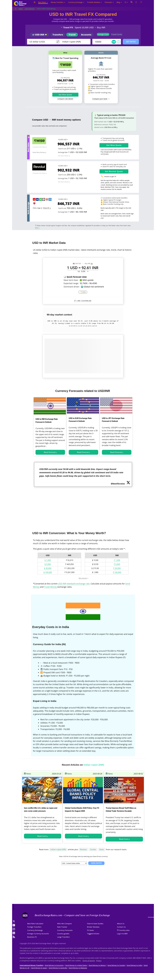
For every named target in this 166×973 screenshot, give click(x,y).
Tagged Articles (93, 933)
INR (118, 42)
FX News (90, 930)
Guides (93, 849)
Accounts (86, 34)
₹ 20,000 (117, 568)
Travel (72, 34)
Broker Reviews (93, 927)
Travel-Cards (116, 34)
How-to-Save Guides (95, 923)
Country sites (124, 930)
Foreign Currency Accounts (38, 933)
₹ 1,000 (117, 560)
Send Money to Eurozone (54, 965)
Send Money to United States (76, 965)
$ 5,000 (48, 564)
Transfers (58, 34)
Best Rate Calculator (35, 923)
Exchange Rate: (63, 152)
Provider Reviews (94, 2)
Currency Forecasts (65, 930)
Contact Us (121, 927)
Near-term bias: (71, 280)
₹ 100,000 (117, 572)
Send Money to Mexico (97, 965)
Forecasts (109, 2)
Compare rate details (65, 99)
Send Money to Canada (116, 965)
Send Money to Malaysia (78, 968)
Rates (21, 9)
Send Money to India (134, 965)
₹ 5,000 (117, 564)
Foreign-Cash (103, 34)
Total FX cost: (62, 149)
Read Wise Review (39, 152)
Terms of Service (88, 961)
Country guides (63, 933)
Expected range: (71, 283)
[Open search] (131, 3)
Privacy (98, 961)
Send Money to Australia (58, 968)
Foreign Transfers (34, 927)
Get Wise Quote (65, 95)
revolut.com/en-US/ (107, 189)
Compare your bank (99, 99)
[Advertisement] (83, 507)
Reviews (83, 849)
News (27, 773)
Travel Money (50, 586)
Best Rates (43, 2)
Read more (42, 836)
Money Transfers (58, 2)
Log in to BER (122, 933)
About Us (120, 923)
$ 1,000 (48, 560)
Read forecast (50, 452)
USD (114, 42)
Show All (46, 208)
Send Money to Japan (39, 968)
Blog (119, 2)
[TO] (75, 41)
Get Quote (113, 145)
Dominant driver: (72, 287)
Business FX (32, 937)
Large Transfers (63, 937)
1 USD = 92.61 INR (82, 267)
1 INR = (82, 301)
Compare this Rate (39, 147)
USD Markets (30, 9)
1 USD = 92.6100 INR (115, 122)
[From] (42, 41)
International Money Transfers (31, 965)
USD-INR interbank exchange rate (74, 583)
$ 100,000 (48, 572)
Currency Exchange (76, 2)
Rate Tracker (62, 927)
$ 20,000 (47, 568)
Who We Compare (64, 923)
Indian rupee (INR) (58, 849)
